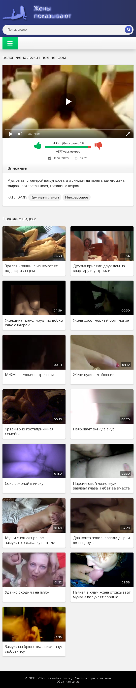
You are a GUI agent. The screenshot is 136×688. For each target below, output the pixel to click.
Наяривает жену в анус (93, 428)
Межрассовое (76, 197)
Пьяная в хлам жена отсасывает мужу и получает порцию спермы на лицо (102, 594)
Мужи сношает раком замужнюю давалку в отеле (30, 540)
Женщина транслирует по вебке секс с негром (34, 322)
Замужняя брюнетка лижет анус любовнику (34, 648)
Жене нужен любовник (93, 374)
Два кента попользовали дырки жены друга (101, 540)
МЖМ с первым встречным (29, 374)
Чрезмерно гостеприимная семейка (29, 431)
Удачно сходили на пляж (27, 592)
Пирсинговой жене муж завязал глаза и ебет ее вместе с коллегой (101, 486)
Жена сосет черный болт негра (101, 320)
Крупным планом (45, 197)
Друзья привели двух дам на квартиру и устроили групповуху (99, 268)
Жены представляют (39, 12)
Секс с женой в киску (24, 483)
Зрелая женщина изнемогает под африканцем (31, 268)
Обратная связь (68, 681)
